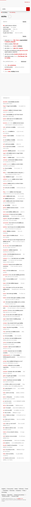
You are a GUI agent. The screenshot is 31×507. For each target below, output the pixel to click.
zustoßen (5, 365)
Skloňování (24, 61)
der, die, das (6, 245)
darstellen (5, 101)
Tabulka (25, 21)
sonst (4, 211)
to (18, 40)
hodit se (5, 432)
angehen (5, 218)
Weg (4, 192)
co (3, 384)
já (3, 440)
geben (4, 375)
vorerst (4, 342)
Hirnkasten (5, 110)
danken (4, 231)
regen (4, 314)
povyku (20, 54)
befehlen (5, 227)
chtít (4, 436)
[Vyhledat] (9, 9)
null (4, 144)
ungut (4, 176)
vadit (4, 407)
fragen (4, 106)
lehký (4, 453)
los (3, 131)
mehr (4, 302)
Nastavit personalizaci (19, 494)
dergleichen (5, 250)
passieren (5, 150)
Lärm (4, 127)
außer (4, 201)
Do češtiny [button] (4, 12)
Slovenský (12, 490)
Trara (4, 331)
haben (4, 279)
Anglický (3, 488)
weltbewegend (6, 355)
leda (4, 449)
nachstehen (5, 306)
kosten (4, 293)
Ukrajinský (18, 490)
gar (4, 205)
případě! (13, 41)
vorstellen (5, 351)
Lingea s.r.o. (20, 498)
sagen (4, 153)
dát (3, 388)
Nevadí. (22, 56)
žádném (8, 41)
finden (4, 270)
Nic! (15, 40)
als (3, 198)
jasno (4, 397)
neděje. (8, 58)
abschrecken (6, 214)
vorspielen (5, 346)
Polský (23, 490)
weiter (4, 196)
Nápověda (9, 494)
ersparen (5, 258)
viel (4, 187)
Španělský (5, 490)
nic (4, 25)
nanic (14, 46)
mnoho (16, 54)
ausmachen (5, 222)
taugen (4, 327)
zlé (3, 412)
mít (3, 458)
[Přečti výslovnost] (9, 16)
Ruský (26, 488)
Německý (21, 488)
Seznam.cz (27, 2)
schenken (5, 159)
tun (3, 168)
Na (17, 40)
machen (5, 135)
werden (4, 380)
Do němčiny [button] (12, 12)
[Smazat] (19, 9)
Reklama (4, 494)
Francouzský (10, 488)
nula (9, 71)
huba (4, 392)
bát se (4, 415)
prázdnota (13, 65)
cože (4, 423)
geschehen (5, 274)
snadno (21, 48)
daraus (4, 235)
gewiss (4, 207)
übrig (4, 172)
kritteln (4, 297)
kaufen (4, 118)
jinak (4, 443)
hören (4, 114)
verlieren (5, 179)
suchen (4, 164)
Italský (16, 488)
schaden (5, 323)
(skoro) (7, 69)
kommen (5, 123)
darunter (5, 239)
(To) (19, 56)
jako (14, 48)
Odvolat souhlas (6, 496)
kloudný (5, 445)
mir (3, 140)
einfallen (5, 254)
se (5, 58)
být (3, 419)
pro (21, 50)
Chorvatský (4, 492)
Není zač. (16, 44)
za (25, 50)
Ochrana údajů (15, 496)
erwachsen (5, 264)
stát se (4, 405)
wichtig (4, 361)
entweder (5, 371)
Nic (26, 56)
